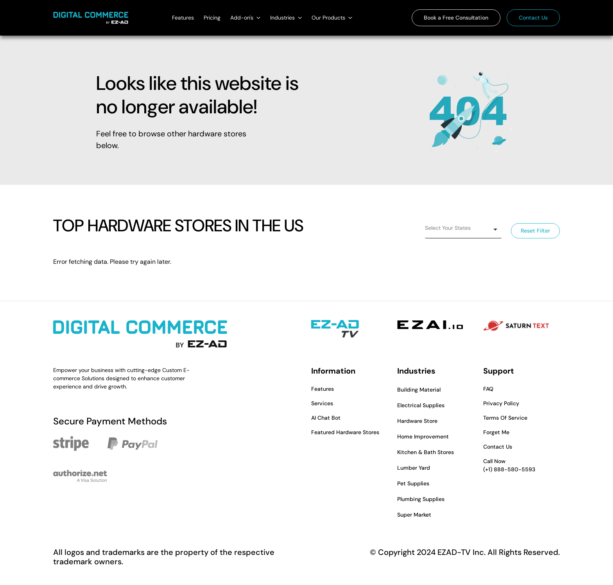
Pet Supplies (413, 483)
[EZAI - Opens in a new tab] (430, 324)
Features (183, 17)
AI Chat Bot (326, 417)
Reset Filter (535, 230)
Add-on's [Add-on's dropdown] (245, 17)
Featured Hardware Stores (345, 432)
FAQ (488, 388)
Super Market (414, 514)
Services (322, 403)
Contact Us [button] (533, 17)
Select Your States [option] (448, 227)
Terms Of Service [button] (505, 417)
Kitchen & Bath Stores (425, 452)
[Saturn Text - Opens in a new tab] (516, 326)
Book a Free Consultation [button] (456, 17)
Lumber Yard (413, 467)
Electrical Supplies (421, 405)
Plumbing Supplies (421, 499)
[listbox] (463, 229)
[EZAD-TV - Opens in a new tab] (335, 329)
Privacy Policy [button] (501, 403)
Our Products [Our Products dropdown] (332, 17)
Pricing (212, 17)
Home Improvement (423, 436)
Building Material (419, 389)
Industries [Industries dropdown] (286, 17)
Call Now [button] (521, 466)
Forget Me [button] (496, 432)
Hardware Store (417, 420)
